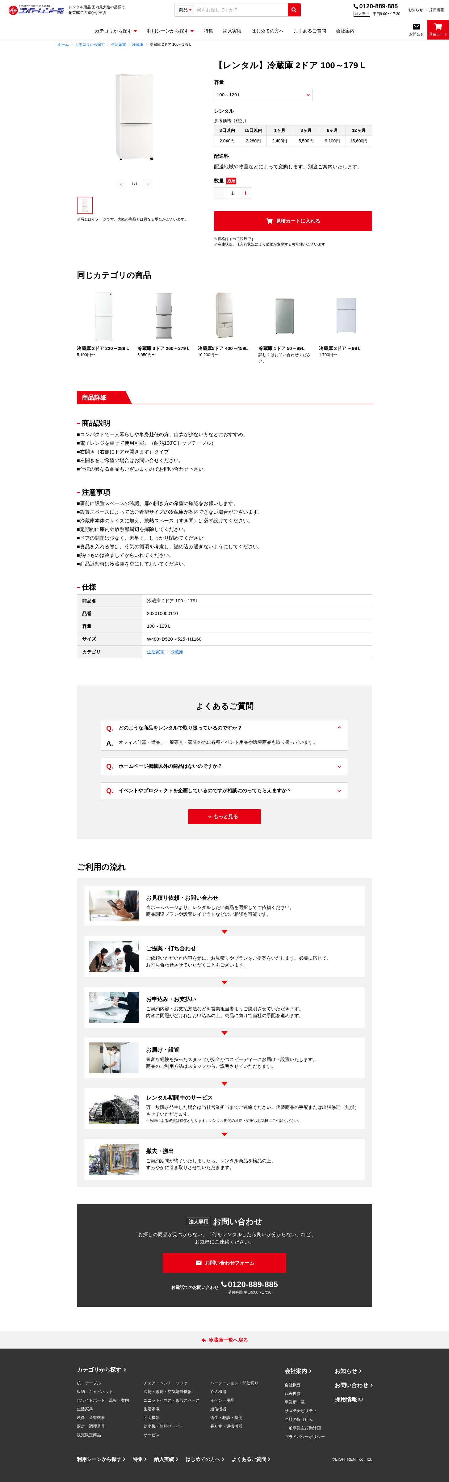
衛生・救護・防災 (226, 1417)
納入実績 (164, 1459)
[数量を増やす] (245, 193)
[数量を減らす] (219, 193)
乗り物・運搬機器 (226, 1426)
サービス (152, 1435)
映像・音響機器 (91, 1417)
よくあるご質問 (249, 1459)
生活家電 (155, 651)
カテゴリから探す (99, 1370)
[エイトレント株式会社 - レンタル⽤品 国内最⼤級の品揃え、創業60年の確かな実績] (36, 9)
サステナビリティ (301, 1410)
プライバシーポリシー (305, 1436)
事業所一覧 (295, 1402)
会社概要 (293, 1385)
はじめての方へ (203, 1459)
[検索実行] (294, 9)
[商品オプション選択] (263, 95)
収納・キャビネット (95, 1391)
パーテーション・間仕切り (234, 1383)
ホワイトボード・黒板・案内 (103, 1400)
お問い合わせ (351, 1385)
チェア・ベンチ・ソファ (166, 1383)
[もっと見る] (224, 816)
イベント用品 (222, 1400)
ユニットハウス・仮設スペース (172, 1400)
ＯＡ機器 (218, 1391)
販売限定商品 (89, 1435)
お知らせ (415, 10)
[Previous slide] (121, 184)
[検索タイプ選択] (185, 10)
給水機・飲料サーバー (164, 1426)
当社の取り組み (299, 1419)
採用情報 (436, 10)
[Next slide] (148, 184)
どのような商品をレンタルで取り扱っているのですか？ (174, 728)
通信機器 (218, 1409)
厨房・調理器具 (91, 1426)
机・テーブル (89, 1383)
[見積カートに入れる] (293, 221)
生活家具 (85, 1409)
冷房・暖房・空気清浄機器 (168, 1391)
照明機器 (152, 1417)
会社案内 (296, 1371)
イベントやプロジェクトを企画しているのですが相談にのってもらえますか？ (199, 790)
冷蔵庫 (176, 651)
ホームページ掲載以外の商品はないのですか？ (164, 766)
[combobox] (241, 10)
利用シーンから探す (99, 1459)
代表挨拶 (293, 1393)
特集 (138, 1459)
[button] (85, 205)
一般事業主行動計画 (303, 1428)
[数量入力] (232, 193)
